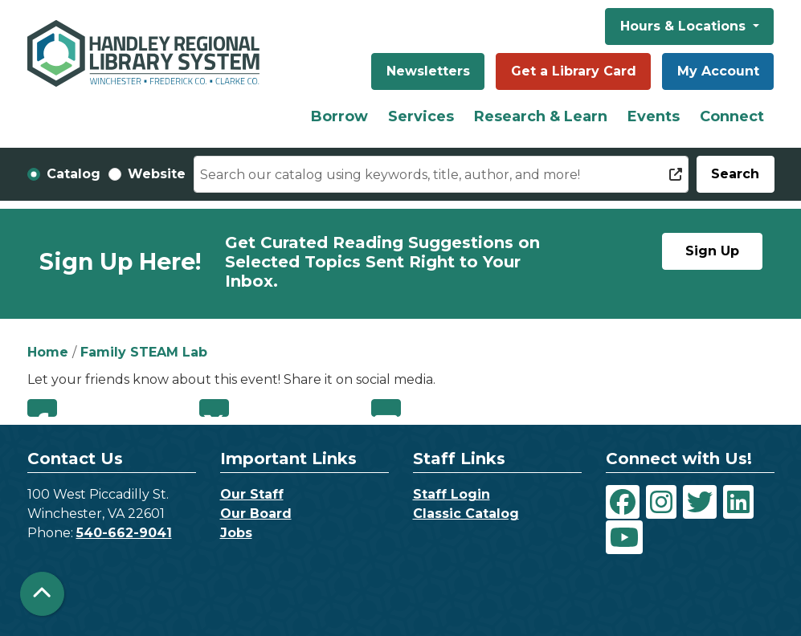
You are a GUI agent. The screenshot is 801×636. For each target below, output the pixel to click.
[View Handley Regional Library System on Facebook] (623, 502)
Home (47, 352)
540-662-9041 (124, 532)
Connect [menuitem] (732, 116)
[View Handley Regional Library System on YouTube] (624, 537)
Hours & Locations (685, 26)
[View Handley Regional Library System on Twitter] (700, 502)
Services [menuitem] (421, 116)
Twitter (214, 408)
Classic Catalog (466, 513)
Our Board (256, 513)
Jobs (236, 532)
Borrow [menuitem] (339, 116)
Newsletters (428, 71)
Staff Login (451, 494)
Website (157, 173)
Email (386, 408)
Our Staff (252, 494)
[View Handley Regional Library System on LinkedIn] (738, 502)
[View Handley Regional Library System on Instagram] (661, 502)
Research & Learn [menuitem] (540, 116)
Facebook (42, 408)
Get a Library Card (573, 71)
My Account (718, 71)
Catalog (73, 173)
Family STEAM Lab (143, 352)
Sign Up (712, 251)
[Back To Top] (42, 594)
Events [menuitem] (653, 116)
